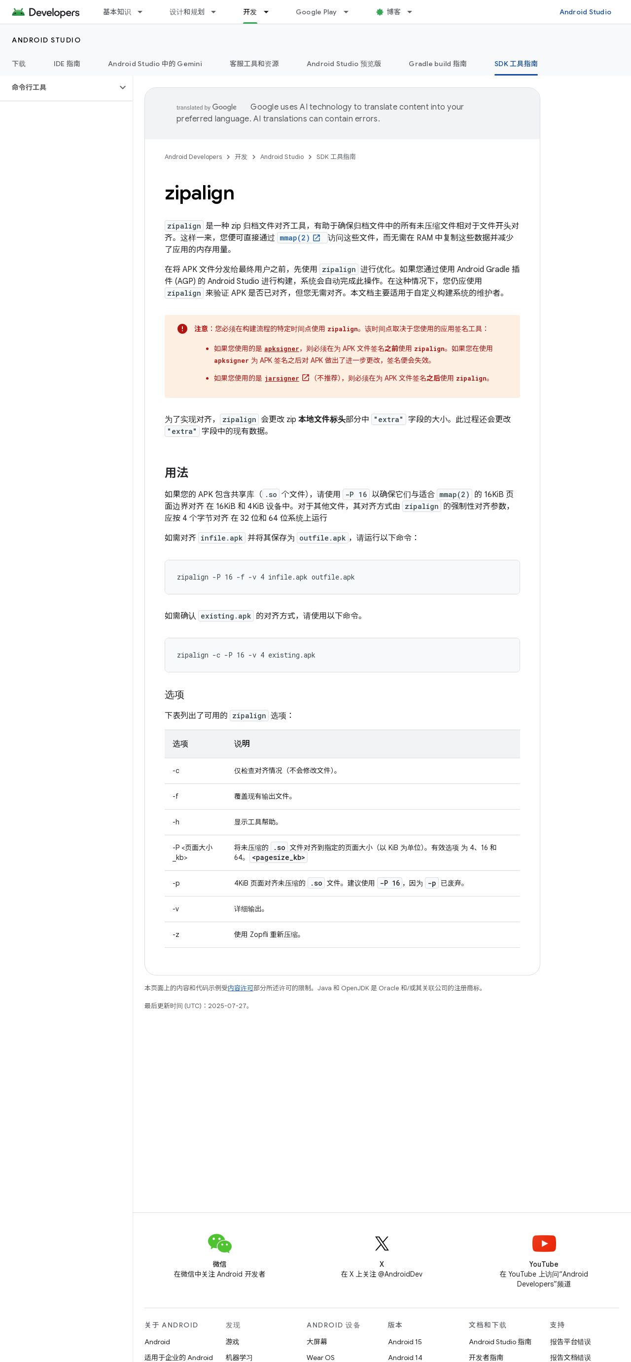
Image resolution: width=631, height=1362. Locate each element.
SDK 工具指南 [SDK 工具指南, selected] (516, 63)
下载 (19, 63)
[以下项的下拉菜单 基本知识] (144, 12)
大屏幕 (317, 1341)
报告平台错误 (571, 1341)
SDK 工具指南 (336, 157)
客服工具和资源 (254, 63)
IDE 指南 (67, 63)
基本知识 (117, 11)
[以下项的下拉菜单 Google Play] (350, 12)
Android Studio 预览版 (344, 63)
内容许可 (240, 988)
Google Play (316, 11)
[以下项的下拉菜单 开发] (270, 12)
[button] (58, 87)
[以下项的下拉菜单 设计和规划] (218, 12)
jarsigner (281, 378)
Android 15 (405, 1341)
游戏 (233, 1341)
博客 (394, 11)
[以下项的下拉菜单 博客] (414, 12)
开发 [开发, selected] (250, 11)
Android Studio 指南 (500, 1341)
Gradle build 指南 (438, 63)
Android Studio (586, 11)
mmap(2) (295, 237)
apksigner (281, 348)
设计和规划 (187, 11)
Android (157, 1341)
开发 (241, 157)
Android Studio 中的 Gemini (155, 63)
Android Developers (193, 157)
